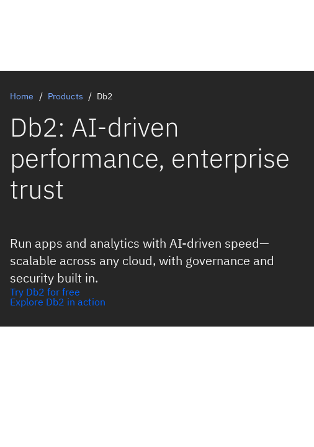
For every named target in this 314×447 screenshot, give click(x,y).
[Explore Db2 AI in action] (157, 302)
